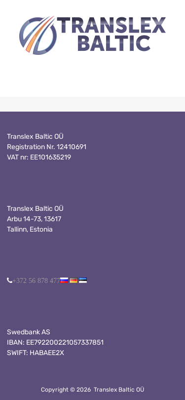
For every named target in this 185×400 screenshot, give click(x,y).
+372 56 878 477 (36, 280)
